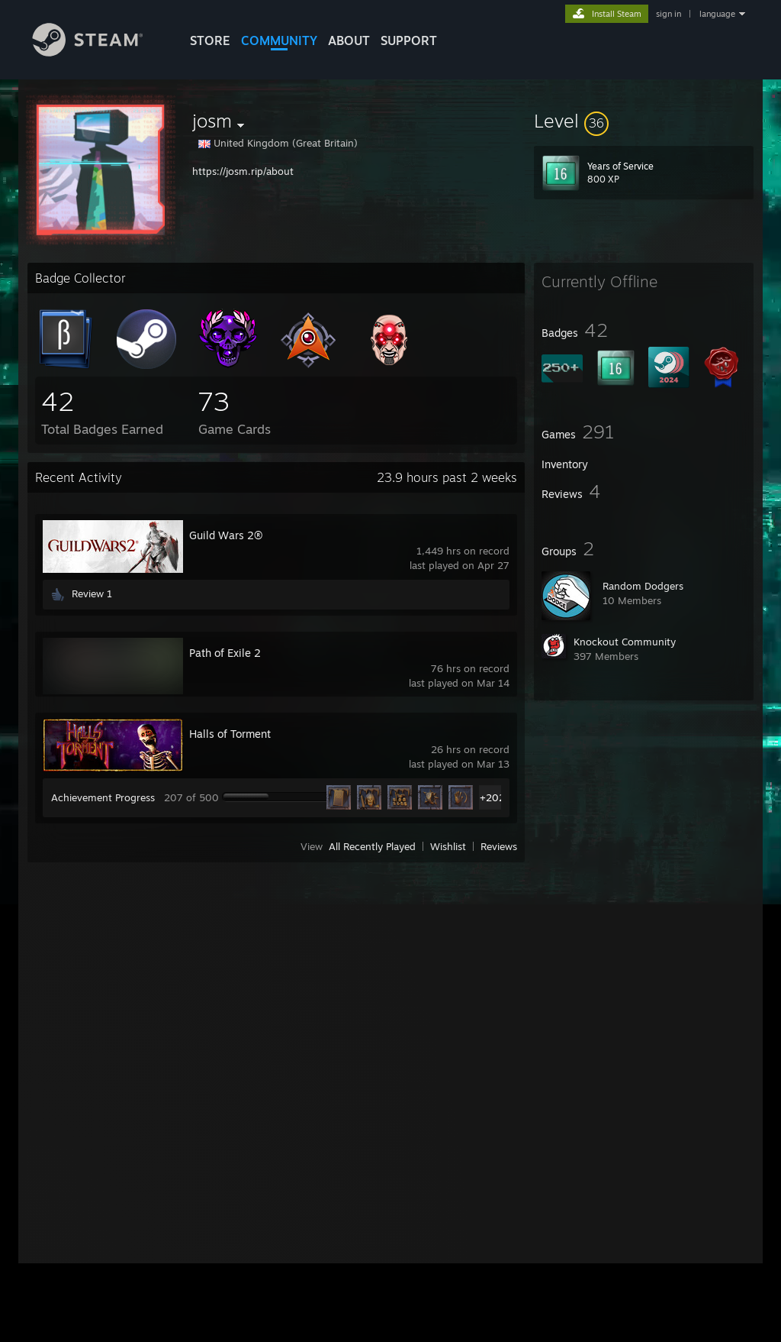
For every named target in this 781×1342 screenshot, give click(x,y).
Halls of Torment (230, 733)
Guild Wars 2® (225, 535)
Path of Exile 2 (225, 652)
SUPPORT (409, 40)
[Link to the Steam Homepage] (99, 52)
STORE (210, 40)
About (349, 40)
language (717, 13)
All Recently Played (372, 846)
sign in (668, 13)
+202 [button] (491, 797)
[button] (644, 120)
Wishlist (448, 846)
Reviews (498, 846)
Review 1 (92, 593)
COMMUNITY (279, 40)
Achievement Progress (103, 797)
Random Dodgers (643, 586)
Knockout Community (625, 641)
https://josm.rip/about (243, 171)
